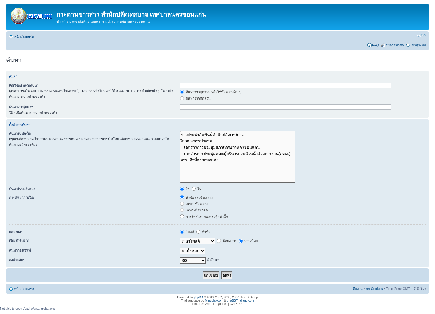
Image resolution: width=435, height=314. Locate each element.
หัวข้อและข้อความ (196, 197)
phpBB (198, 297)
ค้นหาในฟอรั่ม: (20, 133)
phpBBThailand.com (240, 300)
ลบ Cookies (374, 288)
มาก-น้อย (248, 241)
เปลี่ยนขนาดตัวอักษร (421, 35)
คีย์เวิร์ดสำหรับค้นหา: (24, 85)
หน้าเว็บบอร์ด (24, 37)
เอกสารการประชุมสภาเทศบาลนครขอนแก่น (238, 147)
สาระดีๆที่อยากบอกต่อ (238, 160)
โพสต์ (187, 232)
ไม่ (196, 189)
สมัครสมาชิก (394, 45)
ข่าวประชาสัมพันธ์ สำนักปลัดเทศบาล (238, 135)
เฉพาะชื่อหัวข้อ (194, 210)
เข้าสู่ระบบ (418, 45)
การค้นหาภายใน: (21, 197)
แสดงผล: (15, 232)
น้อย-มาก (226, 241)
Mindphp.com (214, 300)
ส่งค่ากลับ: (16, 260)
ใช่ (184, 189)
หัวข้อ (203, 232)
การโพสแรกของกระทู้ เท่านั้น (204, 216)
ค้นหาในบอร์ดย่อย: (23, 189)
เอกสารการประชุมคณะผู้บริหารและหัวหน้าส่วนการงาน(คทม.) (238, 154)
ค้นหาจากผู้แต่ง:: (21, 107)
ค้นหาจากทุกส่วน (195, 98)
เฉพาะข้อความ (194, 204)
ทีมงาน (358, 288)
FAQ (375, 45)
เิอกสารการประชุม (238, 141)
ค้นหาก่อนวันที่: (20, 250)
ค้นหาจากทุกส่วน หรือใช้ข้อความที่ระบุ (210, 92)
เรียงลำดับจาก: (20, 241)
